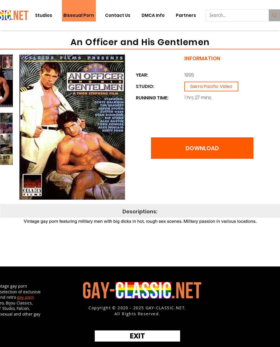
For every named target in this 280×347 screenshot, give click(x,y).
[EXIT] (137, 336)
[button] (186, 15)
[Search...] (233, 15)
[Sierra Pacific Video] (211, 86)
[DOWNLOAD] (202, 148)
